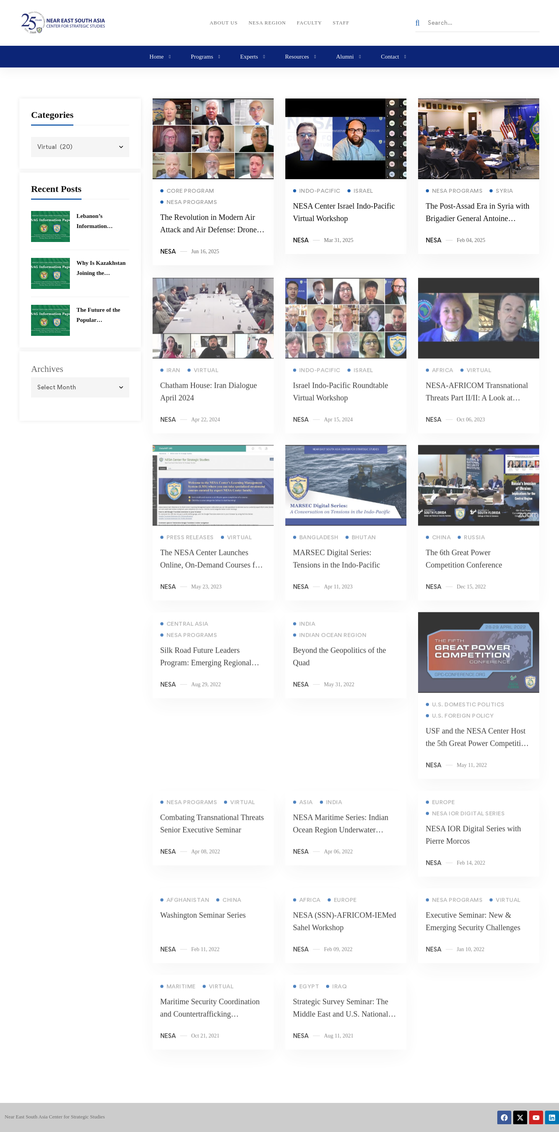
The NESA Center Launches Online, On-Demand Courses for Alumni (211, 574)
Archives (47, 369)
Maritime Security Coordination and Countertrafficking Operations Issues (210, 1023)
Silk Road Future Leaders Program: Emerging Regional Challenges (206, 672)
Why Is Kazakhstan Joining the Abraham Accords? (101, 273)
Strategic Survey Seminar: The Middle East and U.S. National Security (340, 1023)
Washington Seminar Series (203, 924)
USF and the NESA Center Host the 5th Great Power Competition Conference (477, 752)
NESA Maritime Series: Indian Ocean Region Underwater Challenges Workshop (340, 839)
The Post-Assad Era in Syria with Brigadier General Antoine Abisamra (477, 223)
